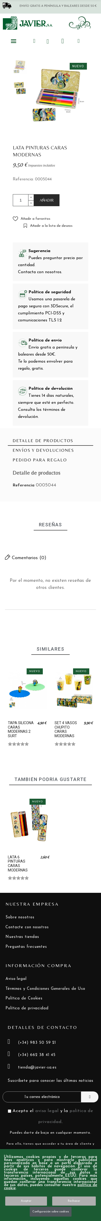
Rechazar (74, 1201)
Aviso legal (16, 979)
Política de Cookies (24, 998)
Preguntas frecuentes (26, 947)
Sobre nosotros (19, 917)
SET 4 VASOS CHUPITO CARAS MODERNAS (66, 729)
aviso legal (47, 1111)
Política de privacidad (27, 1008)
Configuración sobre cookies (50, 1211)
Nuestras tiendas (22, 937)
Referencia (24, 485)
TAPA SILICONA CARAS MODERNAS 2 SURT (21, 729)
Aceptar (26, 1201)
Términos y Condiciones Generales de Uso (45, 989)
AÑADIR (47, 200)
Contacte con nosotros (27, 927)
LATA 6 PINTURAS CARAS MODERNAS (18, 863)
